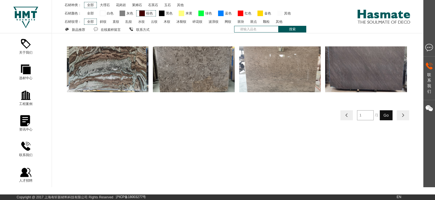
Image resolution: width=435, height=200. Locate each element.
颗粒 (266, 22)
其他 (180, 5)
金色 (267, 13)
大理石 (105, 5)
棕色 (149, 13)
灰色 (130, 13)
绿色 (208, 13)
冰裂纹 (181, 22)
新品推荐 (75, 29)
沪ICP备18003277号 (131, 197)
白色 (110, 13)
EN (399, 197)
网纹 (228, 22)
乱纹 (128, 22)
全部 (90, 5)
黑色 (169, 13)
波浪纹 (214, 22)
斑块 (240, 22)
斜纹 (103, 22)
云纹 (154, 22)
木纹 (167, 22)
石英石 (153, 5)
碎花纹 (198, 22)
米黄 (189, 13)
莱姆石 (137, 5)
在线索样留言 (107, 29)
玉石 (167, 5)
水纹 (141, 22)
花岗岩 (121, 5)
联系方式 (139, 29)
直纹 (116, 22)
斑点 (253, 22)
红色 (248, 13)
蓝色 (228, 13)
